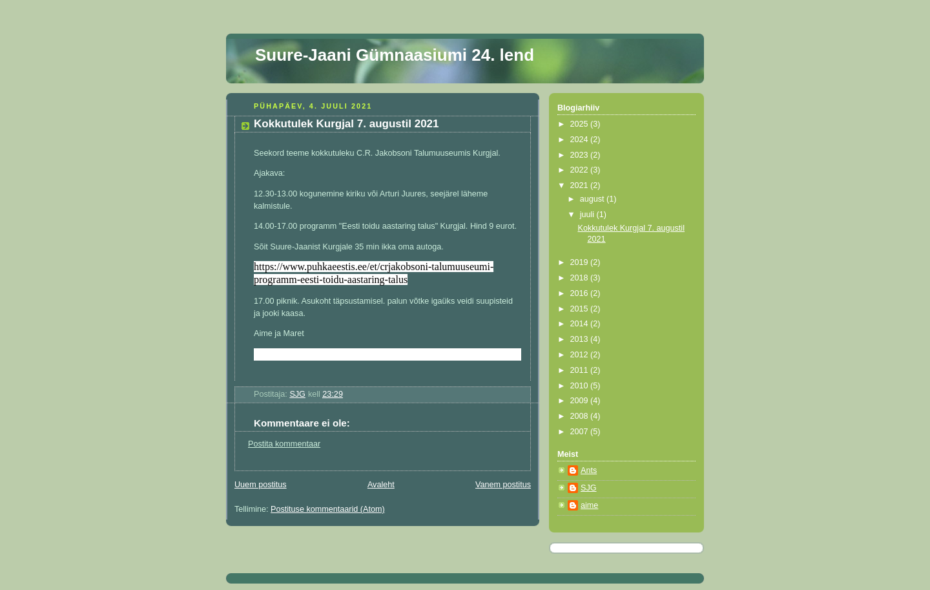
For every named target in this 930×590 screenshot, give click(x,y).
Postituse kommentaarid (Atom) (328, 509)
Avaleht (381, 484)
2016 (580, 293)
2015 (580, 308)
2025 (580, 124)
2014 (580, 323)
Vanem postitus (503, 484)
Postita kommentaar (284, 443)
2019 (580, 262)
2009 (580, 400)
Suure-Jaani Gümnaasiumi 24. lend (394, 55)
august (593, 199)
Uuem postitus (260, 484)
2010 (580, 385)
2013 (580, 339)
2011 (580, 370)
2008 (580, 416)
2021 (580, 185)
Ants (589, 470)
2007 (580, 431)
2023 (580, 155)
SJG (589, 487)
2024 (580, 139)
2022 (580, 169)
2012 (580, 354)
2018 (580, 277)
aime (589, 505)
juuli (588, 214)
